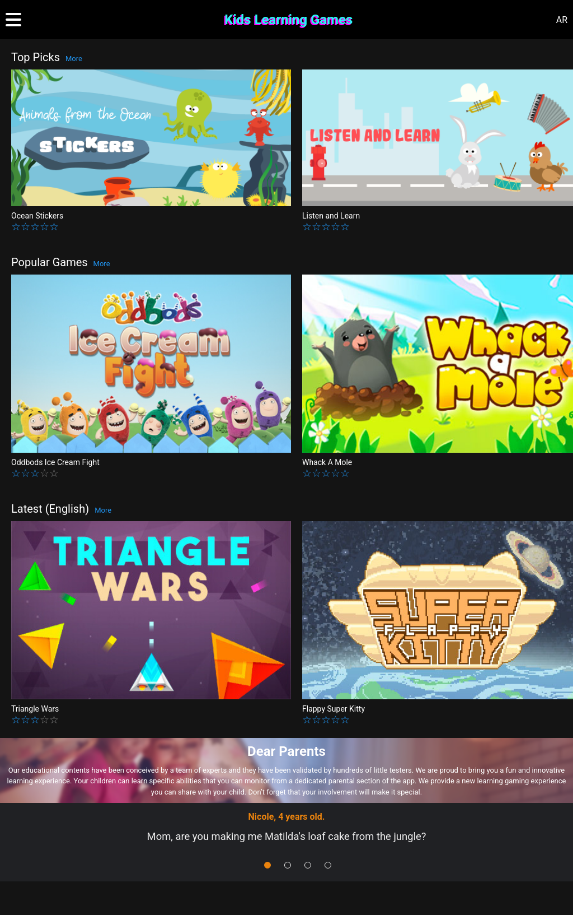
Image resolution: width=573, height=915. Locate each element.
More (73, 58)
